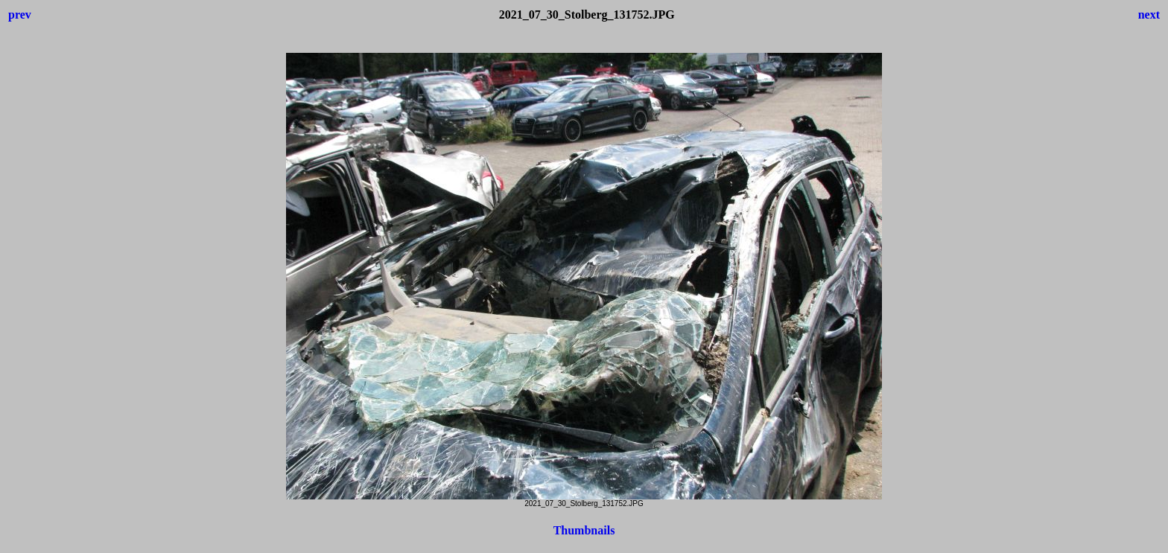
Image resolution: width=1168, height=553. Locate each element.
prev (19, 14)
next (1149, 14)
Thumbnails (584, 530)
